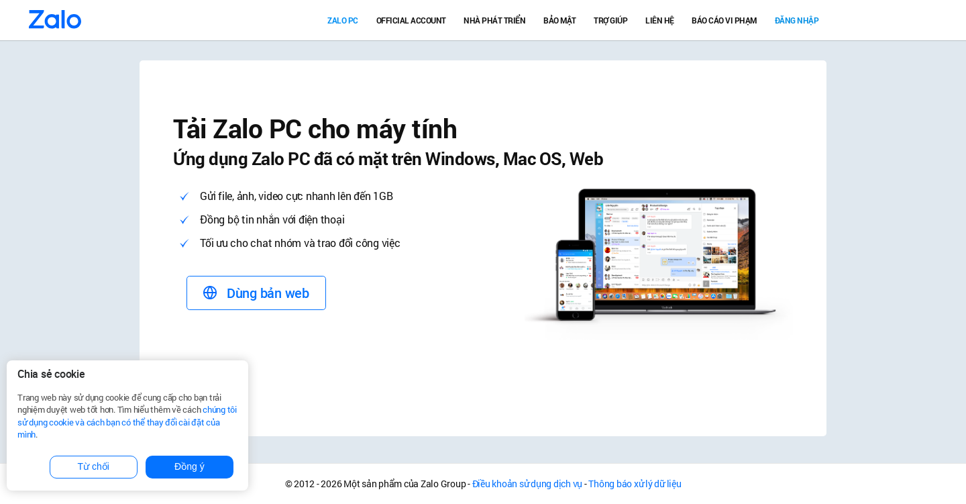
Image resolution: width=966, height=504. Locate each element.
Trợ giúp (610, 20)
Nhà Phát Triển (494, 20)
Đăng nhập (797, 20)
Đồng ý (189, 466)
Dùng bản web (256, 293)
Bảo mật (559, 20)
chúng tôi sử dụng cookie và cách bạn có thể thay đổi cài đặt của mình (127, 421)
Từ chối (93, 466)
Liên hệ (659, 20)
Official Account (411, 20)
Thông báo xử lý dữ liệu (634, 483)
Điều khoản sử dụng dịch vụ (527, 483)
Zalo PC (342, 20)
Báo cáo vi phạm (724, 20)
